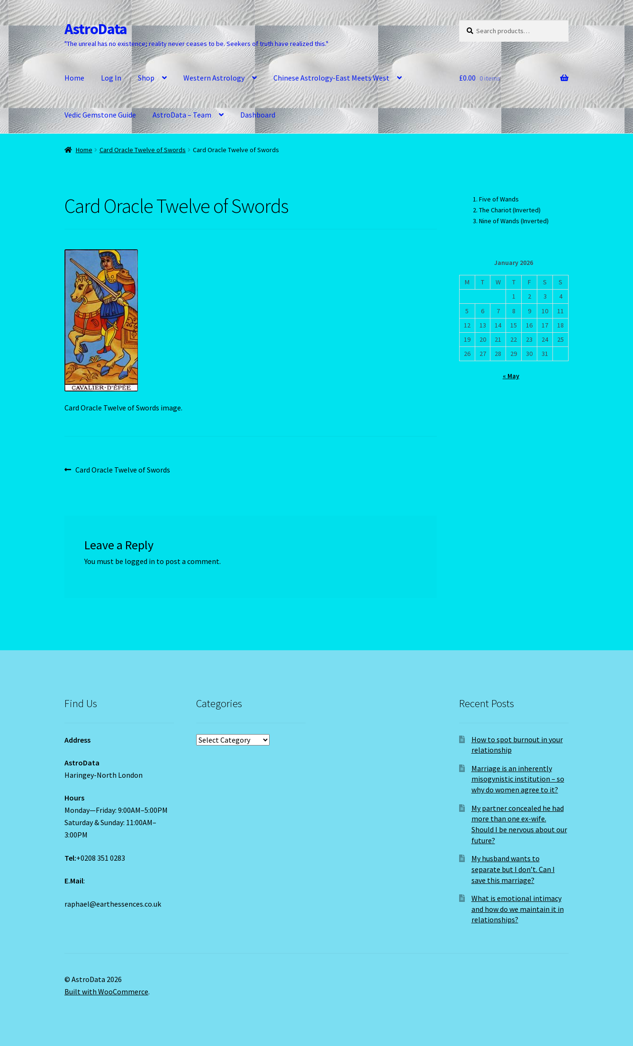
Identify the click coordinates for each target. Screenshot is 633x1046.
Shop (146, 77)
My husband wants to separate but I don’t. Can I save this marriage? (513, 869)
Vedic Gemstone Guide (100, 114)
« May (511, 376)
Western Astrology (213, 77)
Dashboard (257, 114)
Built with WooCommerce (106, 991)
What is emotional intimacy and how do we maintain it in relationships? (517, 908)
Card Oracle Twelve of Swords (142, 150)
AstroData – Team (182, 114)
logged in (140, 561)
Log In (111, 77)
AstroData (95, 28)
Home (74, 77)
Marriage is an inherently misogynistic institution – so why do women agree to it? (517, 779)
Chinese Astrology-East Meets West (331, 77)
